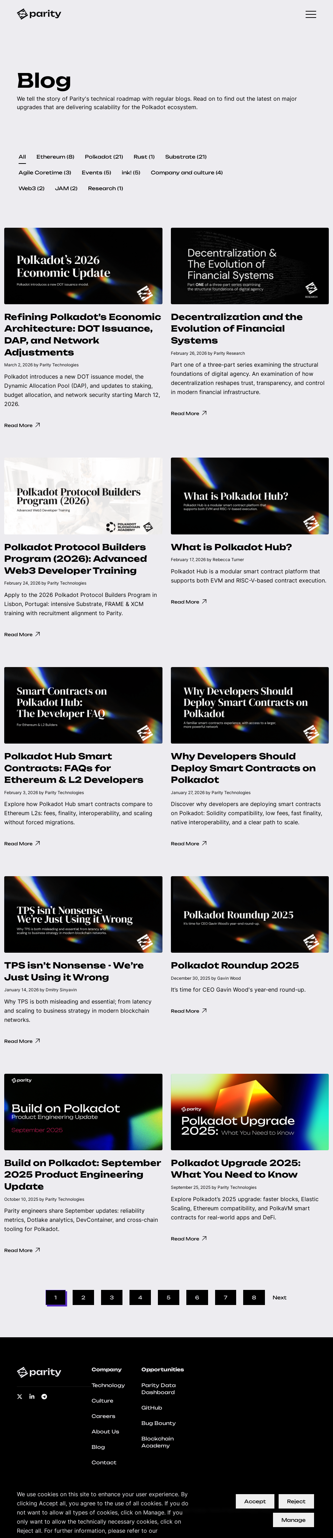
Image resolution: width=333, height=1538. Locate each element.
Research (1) (105, 188)
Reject (296, 1501)
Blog (98, 1447)
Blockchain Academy (157, 1442)
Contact (104, 1462)
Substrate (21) (186, 157)
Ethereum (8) (55, 157)
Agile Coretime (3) (45, 172)
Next (280, 1297)
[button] (83, 334)
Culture (102, 1401)
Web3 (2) (32, 188)
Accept (255, 1501)
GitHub (151, 1408)
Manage (293, 1520)
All (22, 157)
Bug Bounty (158, 1423)
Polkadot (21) (104, 157)
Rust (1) (144, 157)
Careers (103, 1416)
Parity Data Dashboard (158, 1388)
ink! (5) (131, 172)
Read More (22, 425)
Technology (108, 1385)
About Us (105, 1431)
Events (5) (96, 172)
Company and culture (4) (187, 172)
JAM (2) (66, 188)
